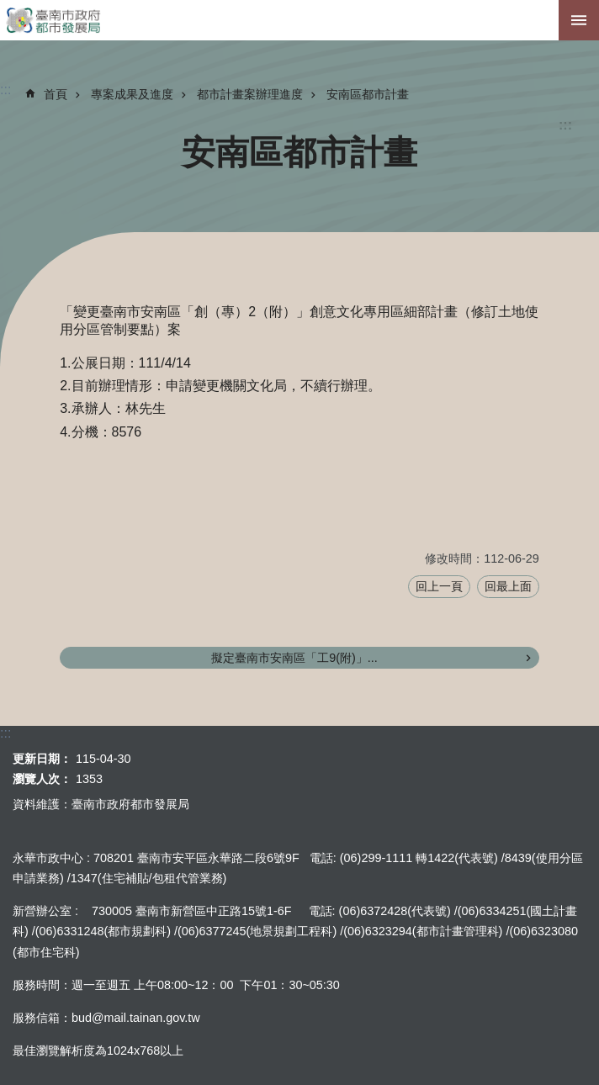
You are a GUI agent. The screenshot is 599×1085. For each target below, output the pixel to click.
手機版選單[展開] (579, 20)
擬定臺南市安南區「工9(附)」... (294, 657)
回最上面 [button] (508, 586)
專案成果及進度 (132, 94)
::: (565, 125)
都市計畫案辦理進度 (250, 94)
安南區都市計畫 (367, 94)
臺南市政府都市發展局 (299, 20)
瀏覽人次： (42, 779)
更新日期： (42, 758)
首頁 (55, 94)
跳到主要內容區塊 (8, 8)
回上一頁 (439, 586)
